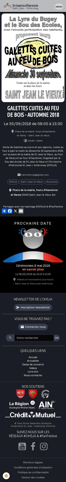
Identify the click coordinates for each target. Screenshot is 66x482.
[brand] (21, 6)
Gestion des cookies (33, 477)
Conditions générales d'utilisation (33, 467)
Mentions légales (33, 462)
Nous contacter (33, 375)
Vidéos (33, 368)
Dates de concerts (33, 364)
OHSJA (13, 181)
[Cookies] (6, 475)
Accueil (33, 357)
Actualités (33, 360)
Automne (51, 181)
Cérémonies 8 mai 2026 (33, 265)
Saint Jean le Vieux (32, 181)
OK (57, 337)
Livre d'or (33, 371)
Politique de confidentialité (33, 472)
